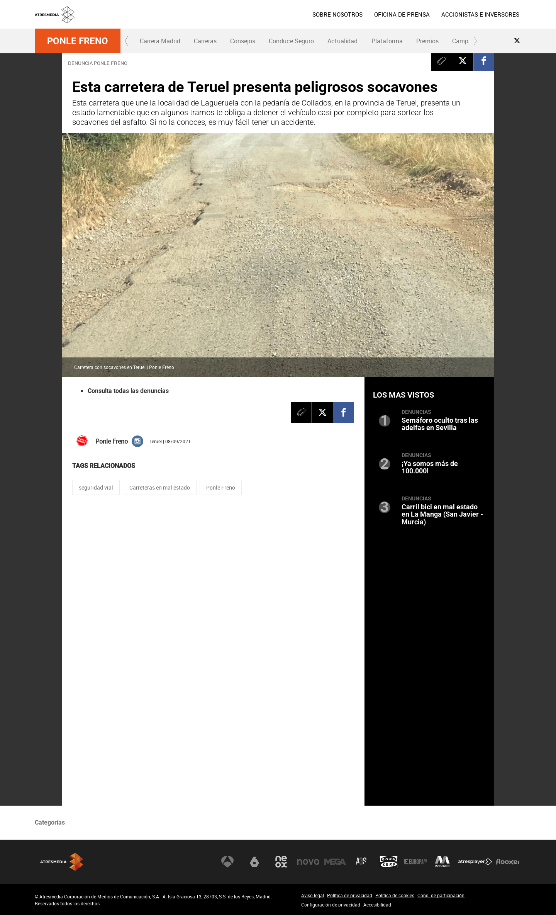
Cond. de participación (440, 895)
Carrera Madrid (160, 41)
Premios (427, 41)
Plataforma (387, 41)
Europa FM (415, 861)
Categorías (50, 822)
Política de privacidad (349, 895)
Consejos (242, 41)
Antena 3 (227, 861)
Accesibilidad (377, 904)
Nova (308, 861)
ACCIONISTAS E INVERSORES (480, 14)
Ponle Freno (77, 41)
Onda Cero (388, 861)
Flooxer (507, 861)
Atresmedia (62, 861)
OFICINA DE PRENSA (402, 14)
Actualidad (342, 41)
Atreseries (361, 861)
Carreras (205, 41)
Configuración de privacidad (330, 904)
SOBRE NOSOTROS (337, 14)
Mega (335, 861)
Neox (281, 861)
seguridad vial (96, 487)
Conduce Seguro (291, 41)
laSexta (254, 861)
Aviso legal (312, 895)
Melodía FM (442, 861)
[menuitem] (337, 14)
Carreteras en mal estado (159, 487)
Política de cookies (394, 895)
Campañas (467, 41)
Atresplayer (475, 861)
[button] (126, 41)
